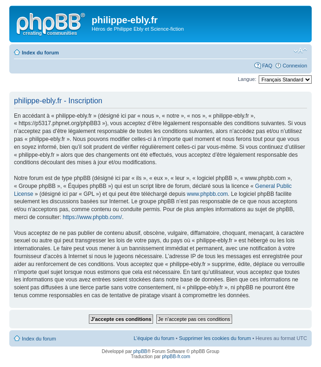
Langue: (247, 79)
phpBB (140, 351)
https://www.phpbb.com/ (92, 217)
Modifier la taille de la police (300, 51)
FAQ (267, 65)
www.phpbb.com (207, 194)
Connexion (294, 65)
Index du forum (40, 52)
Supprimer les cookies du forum (215, 338)
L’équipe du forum (154, 338)
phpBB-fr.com (176, 356)
